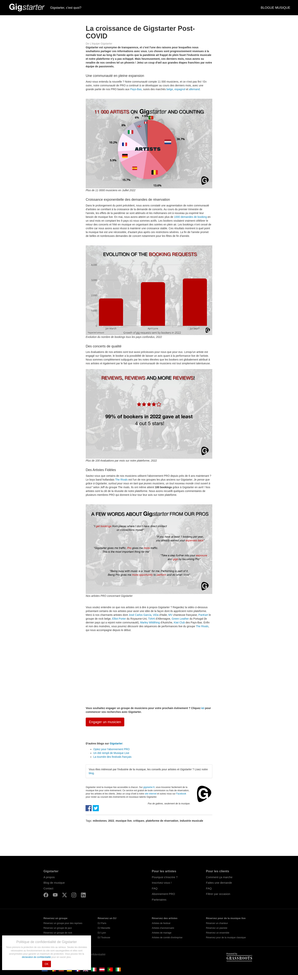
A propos (49, 877)
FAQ (155, 888)
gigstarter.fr (149, 787)
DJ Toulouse (104, 937)
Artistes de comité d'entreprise (167, 937)
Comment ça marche (219, 877)
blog (91, 773)
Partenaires (159, 899)
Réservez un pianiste (216, 928)
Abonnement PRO (163, 893)
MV (170, 614)
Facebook (181, 793)
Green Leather (180, 618)
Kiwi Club (179, 622)
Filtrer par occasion (218, 893)
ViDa (156, 614)
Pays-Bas (136, 89)
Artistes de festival (161, 923)
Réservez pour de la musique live (226, 918)
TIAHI (151, 618)
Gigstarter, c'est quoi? (65, 8)
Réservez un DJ (107, 918)
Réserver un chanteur (217, 923)
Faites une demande (219, 882)
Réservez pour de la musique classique (226, 937)
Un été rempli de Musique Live (111, 753)
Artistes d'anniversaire (163, 928)
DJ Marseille (104, 928)
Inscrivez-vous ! (162, 882)
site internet (150, 793)
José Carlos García (140, 614)
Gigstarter (116, 743)
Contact (48, 888)
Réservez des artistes (165, 918)
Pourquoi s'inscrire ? (165, 877)
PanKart (203, 614)
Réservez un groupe (55, 918)
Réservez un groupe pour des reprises (63, 923)
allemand (194, 89)
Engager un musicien (105, 722)
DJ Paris (102, 923)
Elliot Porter (119, 618)
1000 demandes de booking (190, 216)
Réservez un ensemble (217, 932)
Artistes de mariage (161, 932)
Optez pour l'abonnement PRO (111, 749)
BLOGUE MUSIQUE (275, 8)
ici (202, 708)
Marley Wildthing (150, 622)
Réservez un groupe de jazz (58, 928)
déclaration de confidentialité (36, 957)
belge (169, 89)
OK (46, 963)
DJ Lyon (102, 932)
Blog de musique (54, 882)
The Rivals (121, 479)
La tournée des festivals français (112, 756)
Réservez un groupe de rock (58, 932)
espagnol (179, 89)
